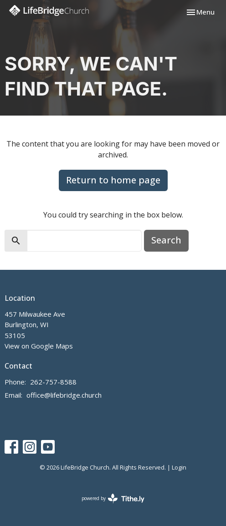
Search (166, 240)
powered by (113, 498)
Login (179, 467)
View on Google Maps (39, 345)
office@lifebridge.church (64, 395)
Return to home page (113, 180)
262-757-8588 (53, 381)
